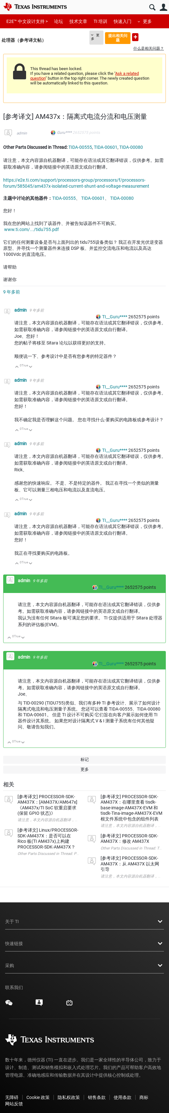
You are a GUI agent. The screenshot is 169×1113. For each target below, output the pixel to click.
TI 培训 (100, 21)
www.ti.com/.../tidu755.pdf (31, 229)
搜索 (152, 7)
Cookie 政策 (38, 1097)
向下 (30, 367)
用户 (163, 7)
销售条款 (97, 1097)
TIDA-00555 (80, 147)
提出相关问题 (117, 37)
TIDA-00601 (105, 147)
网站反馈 (14, 1103)
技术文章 (78, 21)
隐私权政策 (69, 1097)
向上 (17, 367)
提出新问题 (135, 37)
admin (22, 133)
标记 (85, 759)
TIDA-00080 (131, 147)
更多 (147, 21)
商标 (143, 1097)
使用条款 (122, 1097)
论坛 (58, 21)
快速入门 (122, 21)
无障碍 (11, 1097)
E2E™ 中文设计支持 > (27, 21)
